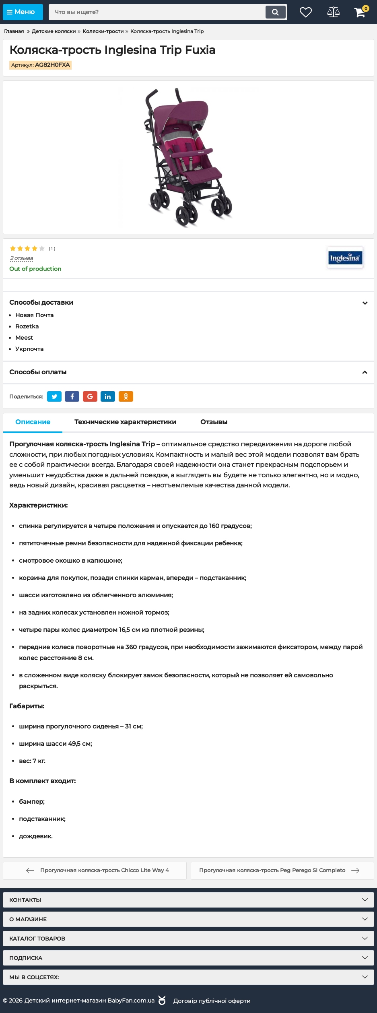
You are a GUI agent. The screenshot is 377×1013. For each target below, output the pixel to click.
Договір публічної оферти (212, 1000)
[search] (166, 12)
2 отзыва (21, 258)
